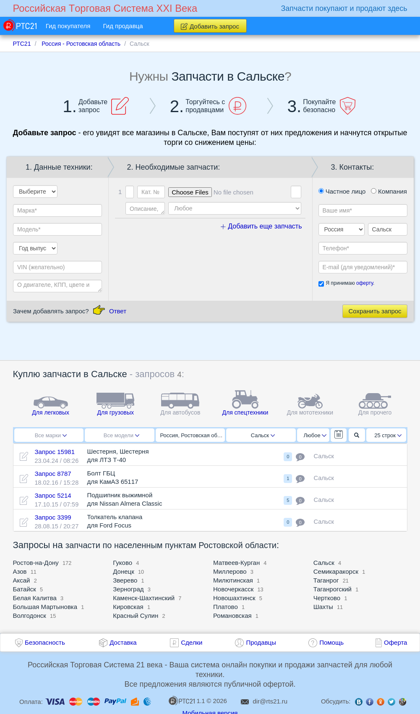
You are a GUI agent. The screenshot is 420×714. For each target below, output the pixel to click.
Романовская (232, 615)
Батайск (24, 589)
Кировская (128, 606)
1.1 (187, 700)
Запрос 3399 (52, 517)
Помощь (331, 642)
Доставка (123, 642)
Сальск (263, 435)
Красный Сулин (135, 615)
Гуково (122, 562)
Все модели (121, 435)
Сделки (191, 642)
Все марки (51, 435)
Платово (225, 606)
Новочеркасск (233, 589)
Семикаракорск (335, 571)
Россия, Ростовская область (192, 435)
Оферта (395, 642)
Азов (20, 571)
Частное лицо (342, 191)
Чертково (326, 597)
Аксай (21, 580)
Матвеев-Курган (236, 562)
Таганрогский (332, 589)
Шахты (323, 606)
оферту (364, 283)
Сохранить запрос (374, 311)
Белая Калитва (35, 597)
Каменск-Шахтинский (144, 597)
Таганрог (326, 580)
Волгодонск (29, 615)
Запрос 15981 (54, 451)
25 (388, 435)
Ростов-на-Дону (36, 562)
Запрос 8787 (52, 473)
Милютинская (233, 580)
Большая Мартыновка (45, 606)
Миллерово (230, 571)
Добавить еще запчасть (261, 226)
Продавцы (261, 642)
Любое (315, 435)
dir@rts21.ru (270, 701)
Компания (389, 191)
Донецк (123, 571)
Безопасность (45, 642)
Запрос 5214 (52, 495)
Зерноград (128, 589)
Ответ (117, 311)
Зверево (125, 580)
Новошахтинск (234, 597)
